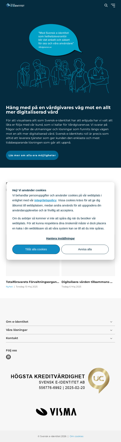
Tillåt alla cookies (36, 249)
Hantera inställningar (60, 238)
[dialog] (60, 221)
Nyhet (9, 286)
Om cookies (76, 436)
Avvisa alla (85, 249)
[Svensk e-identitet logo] (15, 5)
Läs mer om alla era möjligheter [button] (32, 155)
